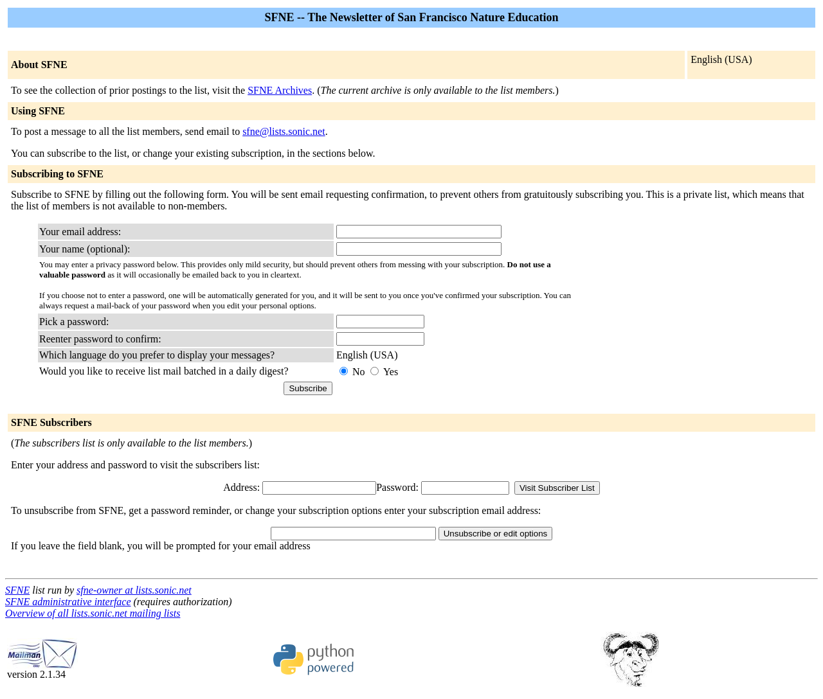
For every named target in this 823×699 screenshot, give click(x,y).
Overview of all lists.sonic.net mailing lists (92, 613)
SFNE (17, 590)
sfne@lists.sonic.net (283, 131)
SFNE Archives (280, 90)
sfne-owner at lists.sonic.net (134, 590)
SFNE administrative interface (68, 601)
